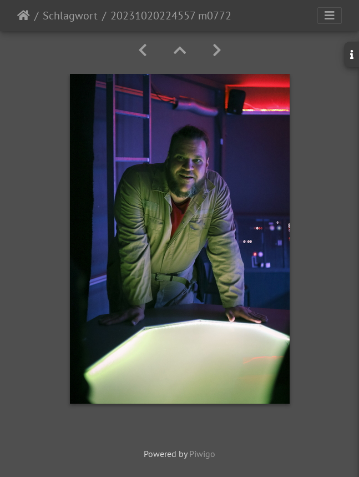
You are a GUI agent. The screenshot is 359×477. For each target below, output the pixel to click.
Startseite (23, 15)
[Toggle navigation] (329, 15)
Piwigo (202, 453)
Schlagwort (70, 15)
